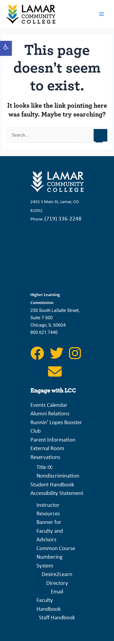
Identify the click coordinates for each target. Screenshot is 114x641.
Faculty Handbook (48, 605)
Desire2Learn (57, 575)
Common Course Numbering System (55, 557)
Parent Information (52, 440)
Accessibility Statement (56, 493)
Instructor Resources (48, 510)
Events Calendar (48, 405)
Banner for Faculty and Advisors (49, 531)
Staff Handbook (57, 618)
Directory (57, 583)
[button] (6, 48)
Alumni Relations (49, 414)
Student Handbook (52, 485)
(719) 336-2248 (62, 219)
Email (57, 592)
